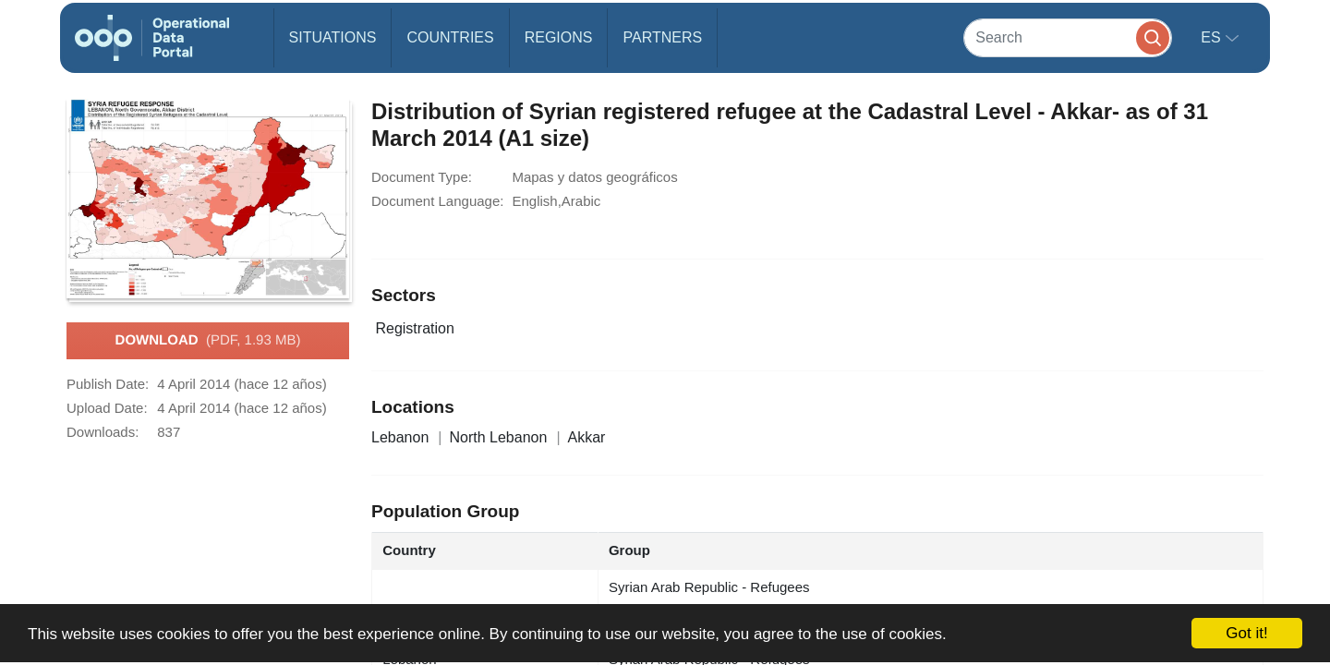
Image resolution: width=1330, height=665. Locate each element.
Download (208, 340)
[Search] (1067, 37)
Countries (449, 37)
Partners (662, 37)
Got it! (1246, 633)
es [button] (1213, 37)
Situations (333, 37)
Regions (559, 37)
